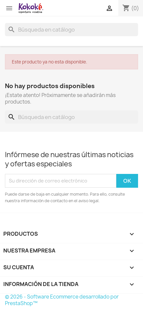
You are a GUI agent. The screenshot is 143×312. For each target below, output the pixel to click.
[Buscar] (71, 29)
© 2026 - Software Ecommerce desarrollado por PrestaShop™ (62, 300)
